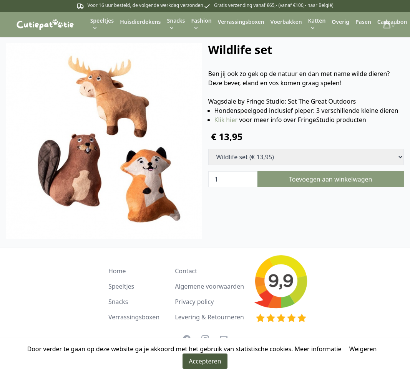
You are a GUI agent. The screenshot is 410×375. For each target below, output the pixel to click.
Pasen (363, 21)
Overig (340, 21)
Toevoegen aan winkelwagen (330, 179)
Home (117, 271)
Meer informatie (318, 349)
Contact (186, 271)
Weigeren (363, 349)
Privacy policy (194, 301)
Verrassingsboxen (241, 21)
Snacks (118, 301)
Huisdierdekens (140, 21)
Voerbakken (286, 21)
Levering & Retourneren (209, 317)
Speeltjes (121, 286)
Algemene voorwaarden (209, 286)
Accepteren (205, 361)
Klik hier (226, 120)
